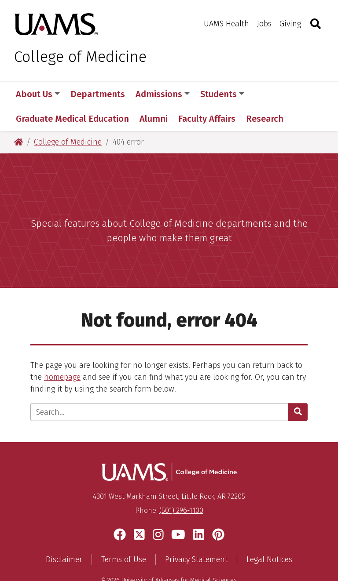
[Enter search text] (159, 387)
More (270, 94)
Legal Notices (269, 535)
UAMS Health (226, 24)
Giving (290, 24)
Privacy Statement (196, 535)
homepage (62, 352)
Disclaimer (64, 535)
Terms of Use (123, 535)
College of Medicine (80, 56)
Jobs (264, 24)
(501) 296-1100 (181, 486)
